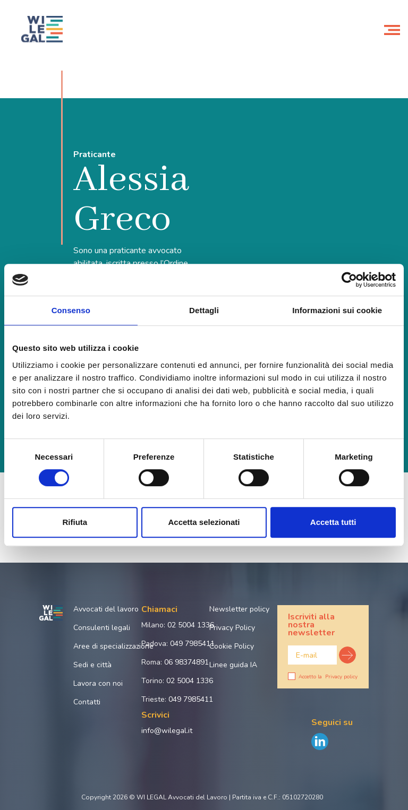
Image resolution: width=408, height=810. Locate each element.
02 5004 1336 (190, 625)
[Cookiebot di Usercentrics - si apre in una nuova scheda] (349, 280)
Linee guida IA (233, 665)
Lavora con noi (98, 683)
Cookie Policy (231, 646)
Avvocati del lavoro (102, 609)
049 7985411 (192, 644)
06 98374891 (186, 662)
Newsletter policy (238, 609)
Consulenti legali (101, 628)
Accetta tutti (333, 522)
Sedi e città (92, 665)
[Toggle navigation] (392, 29)
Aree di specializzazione (102, 646)
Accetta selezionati (204, 522)
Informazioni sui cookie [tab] (337, 310)
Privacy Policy (232, 628)
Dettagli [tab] (204, 310)
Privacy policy (341, 676)
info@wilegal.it (166, 731)
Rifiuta (74, 522)
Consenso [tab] (71, 310)
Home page (23, 57)
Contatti (86, 702)
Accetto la (323, 676)
